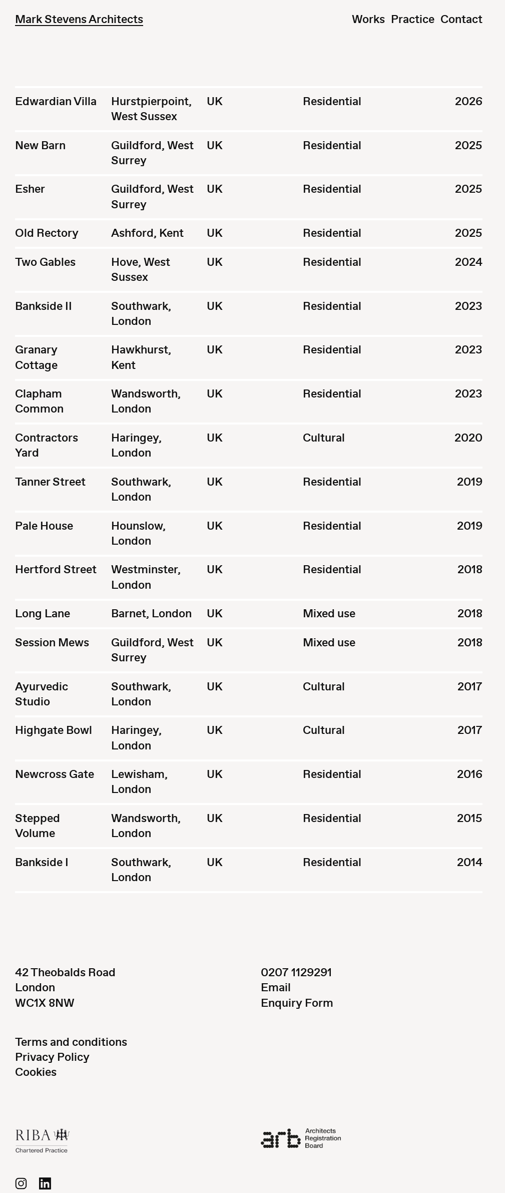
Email (276, 987)
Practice (412, 19)
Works (368, 19)
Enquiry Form (297, 1003)
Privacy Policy (52, 1057)
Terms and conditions (71, 1042)
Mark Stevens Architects (79, 19)
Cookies (36, 1072)
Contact (461, 19)
